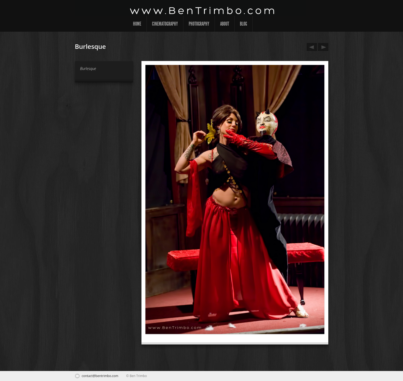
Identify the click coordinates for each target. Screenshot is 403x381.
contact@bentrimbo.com (100, 376)
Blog (243, 24)
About (224, 24)
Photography (199, 24)
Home (137, 24)
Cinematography (165, 24)
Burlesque (311, 47)
